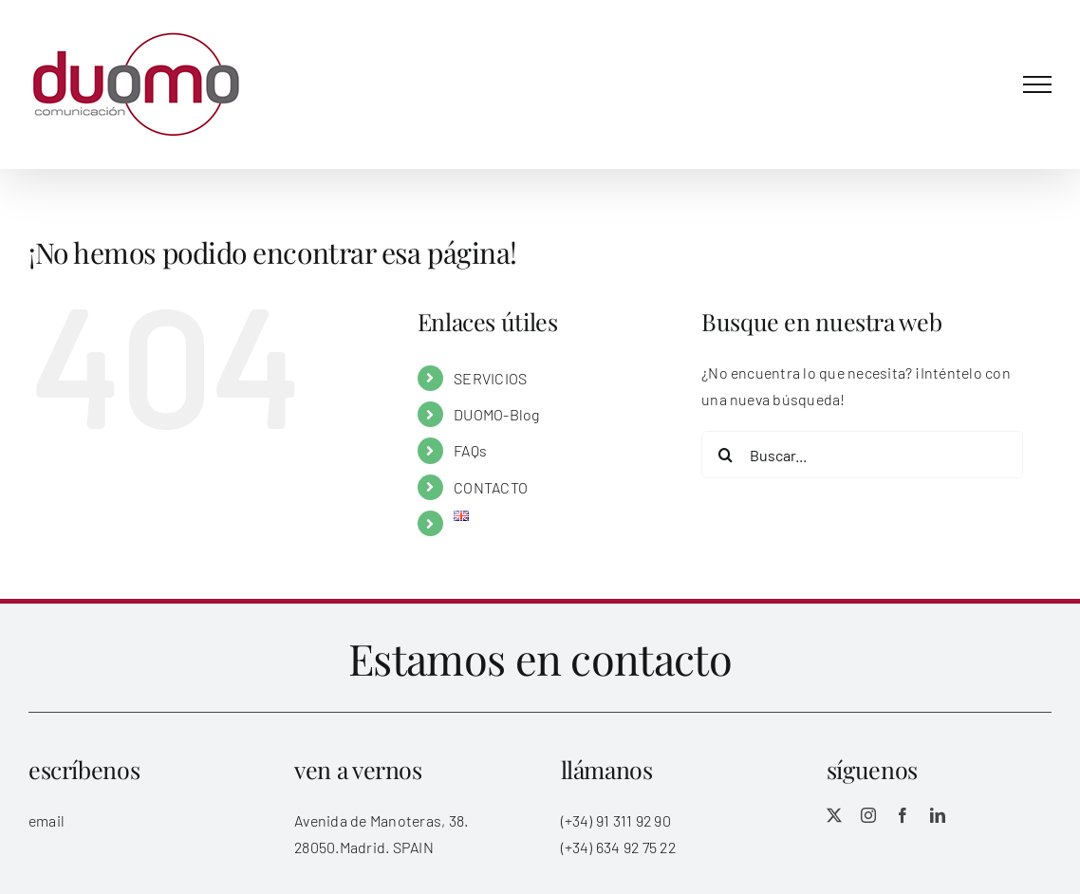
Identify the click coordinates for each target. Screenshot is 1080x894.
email (46, 820)
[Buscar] (725, 454)
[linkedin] (937, 815)
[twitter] (834, 815)
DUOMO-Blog (496, 414)
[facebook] (902, 815)
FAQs (470, 450)
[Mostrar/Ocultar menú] (1037, 84)
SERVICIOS (490, 378)
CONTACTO (491, 487)
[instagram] (868, 815)
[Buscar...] (862, 454)
